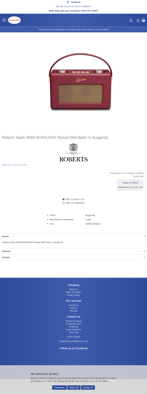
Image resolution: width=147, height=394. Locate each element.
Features (6, 251)
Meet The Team (73, 292)
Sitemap (74, 310)
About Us (73, 289)
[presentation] (73, 236)
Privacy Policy (73, 295)
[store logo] (14, 20)
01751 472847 (91, 10)
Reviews (6, 257)
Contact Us (73, 305)
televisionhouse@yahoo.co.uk (73, 341)
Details (5, 236)
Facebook (76, 2)
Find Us (73, 308)
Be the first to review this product (14, 165)
